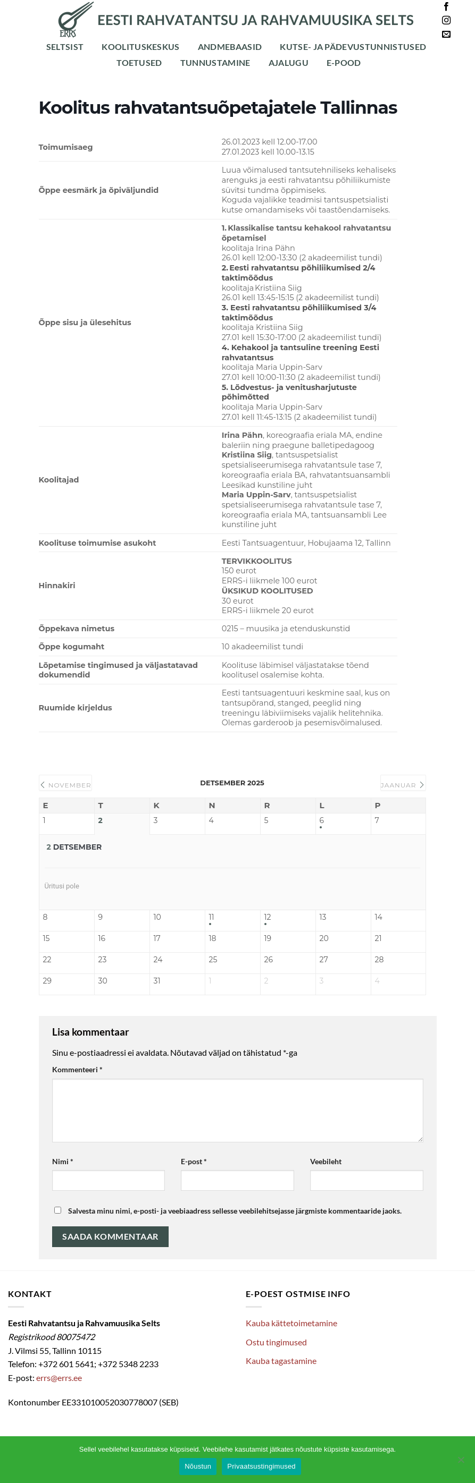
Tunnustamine (215, 62)
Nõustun (198, 1466)
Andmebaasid (230, 46)
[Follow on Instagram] (446, 21)
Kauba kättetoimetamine (291, 1323)
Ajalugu (289, 62)
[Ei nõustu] (460, 1462)
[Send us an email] (446, 34)
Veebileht (325, 1161)
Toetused (139, 62)
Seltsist (65, 46)
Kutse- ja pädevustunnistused (353, 46)
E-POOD (344, 62)
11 (211, 917)
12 (267, 917)
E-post (194, 1161)
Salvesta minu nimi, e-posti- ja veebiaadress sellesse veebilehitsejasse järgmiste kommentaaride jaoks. (235, 1210)
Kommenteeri (77, 1069)
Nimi (62, 1161)
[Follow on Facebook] (446, 7)
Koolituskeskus (140, 46)
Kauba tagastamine (281, 1360)
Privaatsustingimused (261, 1466)
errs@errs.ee (59, 1377)
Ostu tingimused (276, 1342)
